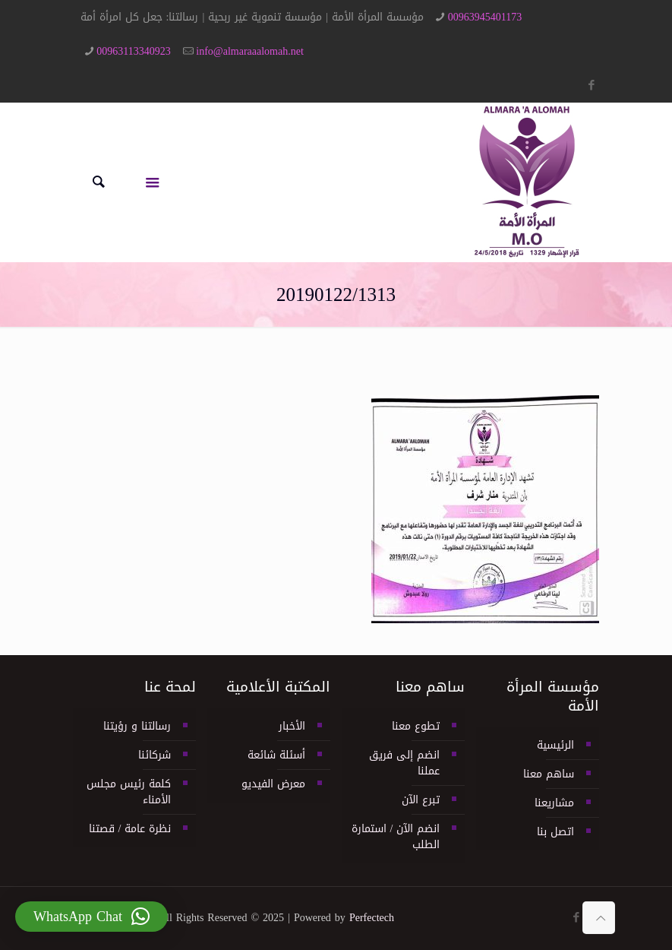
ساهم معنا (548, 774)
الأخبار (292, 726)
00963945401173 (485, 17)
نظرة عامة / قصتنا (130, 829)
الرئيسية (555, 745)
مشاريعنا (554, 803)
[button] (91, 916)
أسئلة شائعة (276, 755)
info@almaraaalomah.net (250, 51)
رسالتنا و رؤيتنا (137, 726)
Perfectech (371, 917)
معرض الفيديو (273, 784)
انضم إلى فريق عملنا (404, 763)
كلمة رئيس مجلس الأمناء (129, 792)
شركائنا (154, 755)
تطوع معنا (416, 726)
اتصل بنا (555, 832)
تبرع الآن (421, 800)
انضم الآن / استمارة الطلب (396, 837)
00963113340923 (133, 51)
